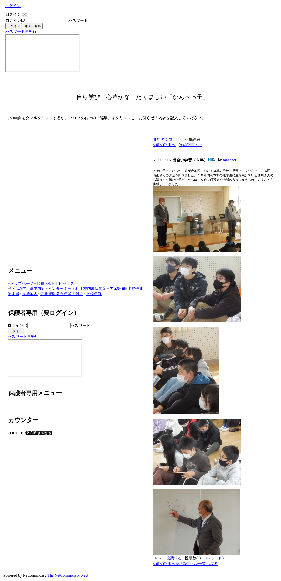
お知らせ (43, 283)
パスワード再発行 (21, 31)
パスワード (78, 20)
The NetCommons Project (68, 575)
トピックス (63, 283)
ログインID (15, 20)
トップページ (21, 283)
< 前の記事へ (164, 145)
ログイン (13, 6)
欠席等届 (116, 288)
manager (229, 160)
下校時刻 (92, 294)
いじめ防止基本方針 (26, 288)
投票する (174, 558)
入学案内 (28, 294)
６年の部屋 (162, 139)
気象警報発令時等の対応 (60, 294)
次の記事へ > (190, 145)
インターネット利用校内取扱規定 (76, 288)
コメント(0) (214, 558)
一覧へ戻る (208, 564)
